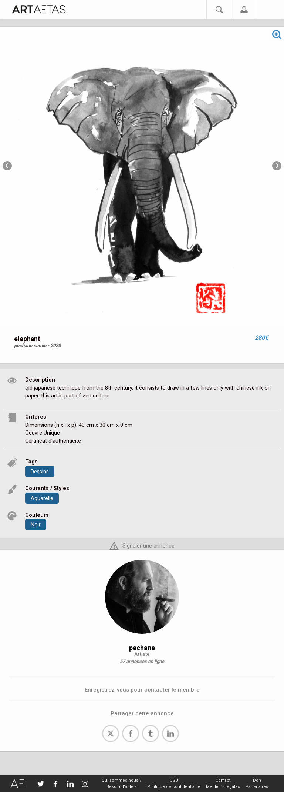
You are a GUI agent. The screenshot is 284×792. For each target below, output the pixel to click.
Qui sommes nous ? (122, 780)
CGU (174, 780)
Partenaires (257, 786)
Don (257, 780)
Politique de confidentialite (173, 786)
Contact (223, 780)
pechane (142, 647)
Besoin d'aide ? (121, 786)
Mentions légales (223, 786)
